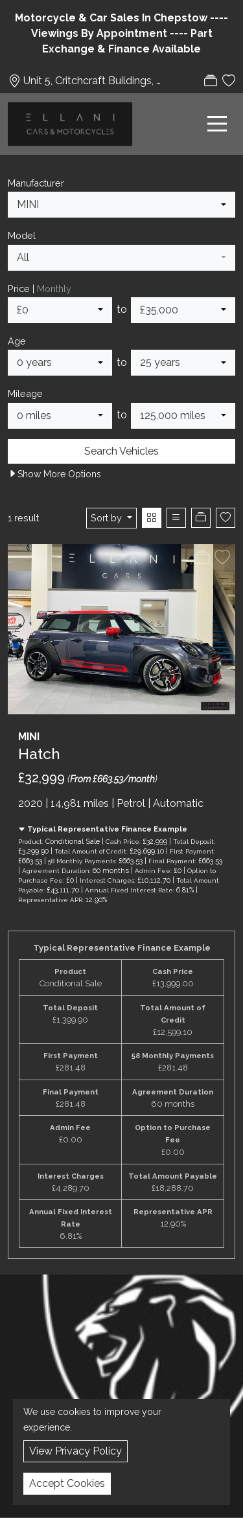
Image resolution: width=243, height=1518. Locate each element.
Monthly (54, 288)
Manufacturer (36, 182)
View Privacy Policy (75, 1451)
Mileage (25, 393)
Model (22, 235)
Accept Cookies (67, 1483)
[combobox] (121, 204)
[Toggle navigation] (217, 124)
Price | (39, 288)
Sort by (107, 517)
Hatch (39, 753)
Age (17, 340)
